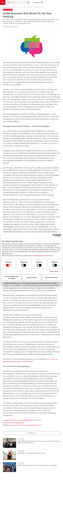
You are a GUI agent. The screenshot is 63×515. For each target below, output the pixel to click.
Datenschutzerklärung (35, 255)
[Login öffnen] (38, 2)
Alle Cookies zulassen (51, 277)
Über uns (14, 7)
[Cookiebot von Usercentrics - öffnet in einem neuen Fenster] (54, 235)
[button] (2, 2)
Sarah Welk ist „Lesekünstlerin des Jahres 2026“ (32, 453)
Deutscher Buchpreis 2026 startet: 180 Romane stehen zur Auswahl (37, 465)
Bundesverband (7, 7)
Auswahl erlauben (31, 277)
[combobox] (18, 2)
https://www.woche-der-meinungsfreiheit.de (24, 425)
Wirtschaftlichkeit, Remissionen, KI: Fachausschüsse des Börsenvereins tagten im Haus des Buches (38, 442)
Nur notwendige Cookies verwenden (11, 277)
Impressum (49, 255)
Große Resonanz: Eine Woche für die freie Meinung (31, 7)
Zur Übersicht (31, 433)
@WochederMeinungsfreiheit (13, 423)
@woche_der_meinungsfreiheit (21, 420)
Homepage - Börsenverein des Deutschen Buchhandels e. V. (53, 2)
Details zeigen (54, 271)
